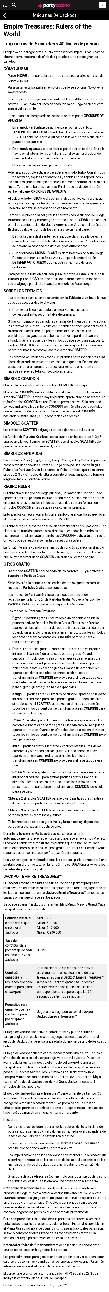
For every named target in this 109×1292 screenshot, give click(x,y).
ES (102, 5)
